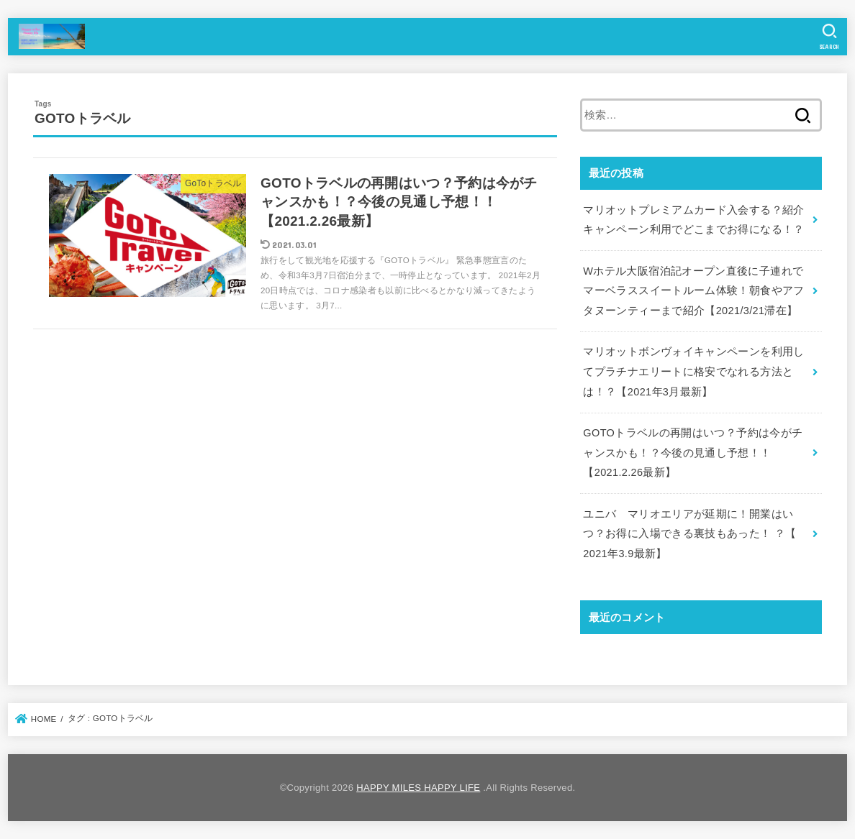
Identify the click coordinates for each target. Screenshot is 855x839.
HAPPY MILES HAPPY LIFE (418, 787)
